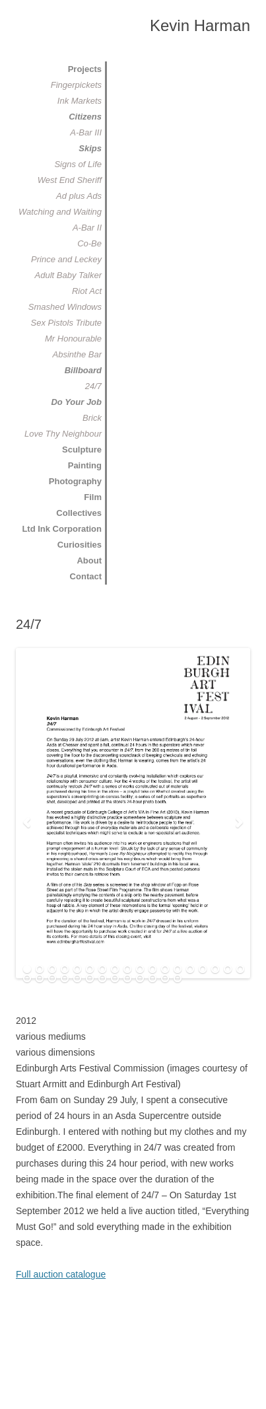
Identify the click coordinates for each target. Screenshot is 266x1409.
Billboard (83, 370)
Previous (26, 823)
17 (227, 969)
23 (77, 979)
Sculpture (82, 449)
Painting (85, 465)
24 (89, 979)
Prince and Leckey (66, 259)
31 (177, 979)
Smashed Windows (65, 307)
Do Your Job (76, 402)
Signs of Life (78, 164)
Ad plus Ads (79, 196)
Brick (92, 418)
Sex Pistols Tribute (66, 323)
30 (165, 979)
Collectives (79, 513)
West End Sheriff (70, 180)
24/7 (93, 386)
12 (165, 969)
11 (152, 969)
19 (27, 979)
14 (190, 969)
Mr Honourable (73, 338)
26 (114, 979)
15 (202, 969)
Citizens (85, 117)
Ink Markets (79, 101)
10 (140, 969)
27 (127, 979)
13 (177, 969)
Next (239, 823)
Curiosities (79, 545)
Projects (85, 69)
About (89, 560)
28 (140, 979)
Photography (75, 481)
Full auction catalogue (61, 1274)
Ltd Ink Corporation (62, 529)
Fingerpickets (76, 85)
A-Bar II (87, 228)
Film (93, 497)
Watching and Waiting (60, 212)
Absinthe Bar (77, 354)
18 (240, 969)
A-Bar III (86, 132)
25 (102, 979)
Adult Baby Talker (68, 275)
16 (215, 969)
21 (52, 979)
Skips (90, 148)
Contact (86, 576)
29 (152, 979)
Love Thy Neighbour (63, 434)
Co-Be (89, 243)
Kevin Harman (200, 25)
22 (64, 979)
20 (39, 979)
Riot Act (87, 291)
